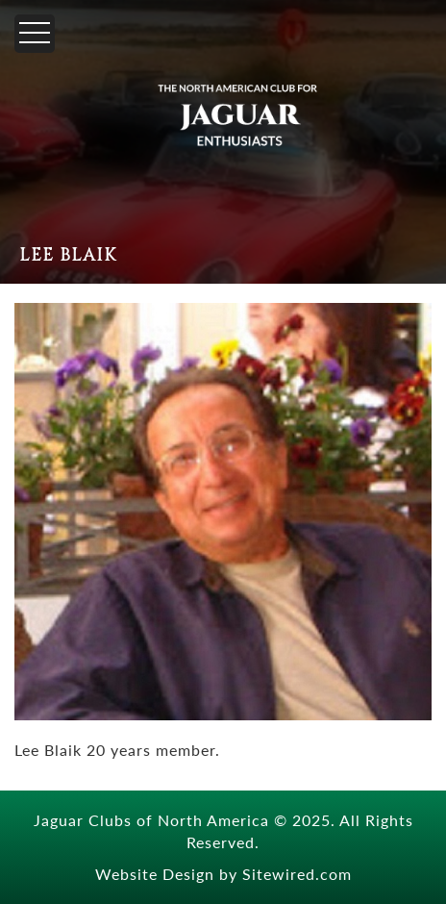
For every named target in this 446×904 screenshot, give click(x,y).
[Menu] (34, 33)
